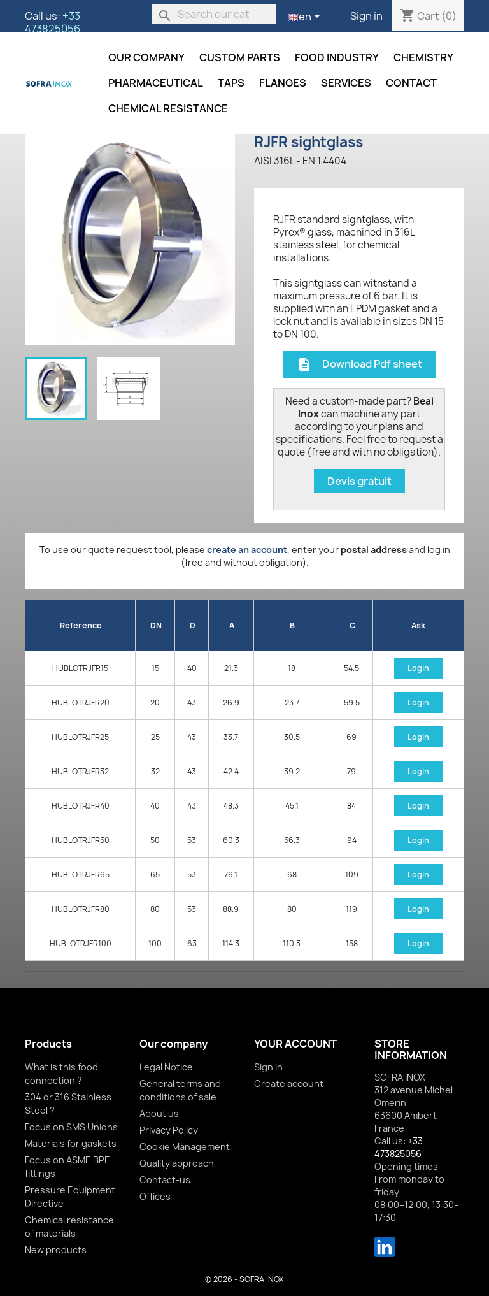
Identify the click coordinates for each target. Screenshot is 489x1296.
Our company (146, 57)
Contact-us (164, 1180)
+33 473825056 (52, 22)
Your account (295, 1044)
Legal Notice (166, 1067)
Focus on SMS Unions (71, 1127)
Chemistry (423, 57)
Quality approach (176, 1163)
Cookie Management (184, 1147)
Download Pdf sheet (359, 365)
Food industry (337, 57)
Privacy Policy (168, 1130)
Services (346, 83)
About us (159, 1113)
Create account (288, 1083)
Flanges (282, 83)
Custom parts (239, 57)
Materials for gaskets (71, 1143)
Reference (81, 625)
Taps (231, 83)
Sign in (366, 16)
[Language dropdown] (306, 17)
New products (56, 1250)
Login (418, 668)
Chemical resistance (168, 108)
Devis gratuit (359, 481)
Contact (411, 83)
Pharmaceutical (155, 83)
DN (156, 625)
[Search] (214, 14)
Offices (155, 1196)
